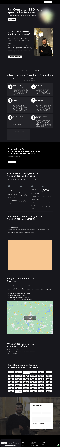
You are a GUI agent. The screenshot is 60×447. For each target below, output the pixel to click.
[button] (48, 2)
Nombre (34, 411)
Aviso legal (15, 445)
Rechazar (10, 443)
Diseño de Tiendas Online (35, 445)
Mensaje (34, 415)
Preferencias (17, 443)
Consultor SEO (33, 442)
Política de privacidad (11, 445)
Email (43, 411)
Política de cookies (7, 445)
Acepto (4, 443)
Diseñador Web (33, 443)
